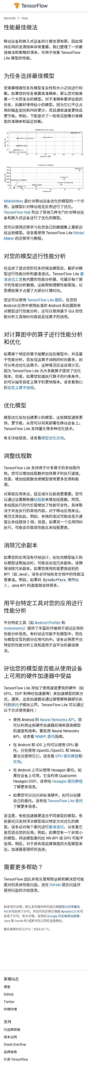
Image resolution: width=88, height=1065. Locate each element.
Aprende (9, 18)
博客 (7, 987)
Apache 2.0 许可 (72, 911)
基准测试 (56, 827)
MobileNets (13, 201)
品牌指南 (10, 1052)
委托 (15, 705)
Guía (25, 18)
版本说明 (10, 1037)
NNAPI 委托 (45, 736)
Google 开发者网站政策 (63, 916)
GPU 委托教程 (67, 756)
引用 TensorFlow (16, 1059)
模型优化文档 (52, 438)
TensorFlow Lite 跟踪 (44, 300)
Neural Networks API (57, 720)
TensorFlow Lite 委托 (65, 801)
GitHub (55, 885)
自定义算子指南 (21, 387)
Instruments (13, 628)
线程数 (39, 499)
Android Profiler (48, 623)
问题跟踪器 (12, 1029)
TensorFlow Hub (17, 212)
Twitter (9, 1002)
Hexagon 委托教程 (67, 781)
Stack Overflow (15, 1044)
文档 (17, 762)
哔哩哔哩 (10, 1009)
